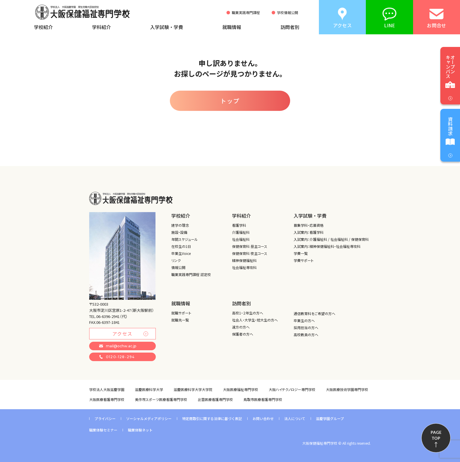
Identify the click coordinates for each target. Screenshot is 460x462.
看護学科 (239, 225)
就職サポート (181, 312)
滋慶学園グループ (330, 418)
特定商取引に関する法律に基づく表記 (212, 418)
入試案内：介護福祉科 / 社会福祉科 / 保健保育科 (331, 239)
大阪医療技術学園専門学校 (347, 389)
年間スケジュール (184, 239)
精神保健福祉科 (244, 260)
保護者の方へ (242, 333)
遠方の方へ (241, 326)
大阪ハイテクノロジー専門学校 (292, 389)
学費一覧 (301, 253)
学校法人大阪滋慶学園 (106, 389)
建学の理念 (180, 225)
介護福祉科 (241, 232)
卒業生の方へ (304, 320)
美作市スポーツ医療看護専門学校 (161, 399)
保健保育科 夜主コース (249, 253)
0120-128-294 (117, 357)
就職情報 (231, 27)
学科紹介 (101, 27)
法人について (294, 418)
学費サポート (304, 260)
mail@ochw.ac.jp (117, 346)
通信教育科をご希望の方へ (314, 313)
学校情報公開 (287, 12)
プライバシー (105, 418)
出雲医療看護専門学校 (215, 399)
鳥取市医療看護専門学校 (262, 399)
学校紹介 (43, 27)
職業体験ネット (140, 430)
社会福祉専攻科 (244, 267)
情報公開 (178, 267)
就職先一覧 (180, 319)
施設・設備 (179, 232)
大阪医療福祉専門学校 (240, 389)
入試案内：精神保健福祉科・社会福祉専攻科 (327, 246)
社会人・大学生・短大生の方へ (255, 319)
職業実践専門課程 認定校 (191, 274)
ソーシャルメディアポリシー (149, 418)
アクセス (130, 333)
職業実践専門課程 (246, 12)
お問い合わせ (263, 418)
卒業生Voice (181, 253)
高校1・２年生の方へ (247, 312)
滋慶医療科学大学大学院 (193, 389)
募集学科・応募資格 (309, 225)
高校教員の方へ (306, 334)
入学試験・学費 (166, 27)
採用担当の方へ (306, 327)
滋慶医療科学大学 (149, 389)
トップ (230, 101)
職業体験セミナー (103, 430)
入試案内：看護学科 (309, 232)
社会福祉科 (241, 239)
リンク (176, 260)
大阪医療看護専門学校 (106, 399)
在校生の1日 (181, 246)
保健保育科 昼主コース (249, 246)
